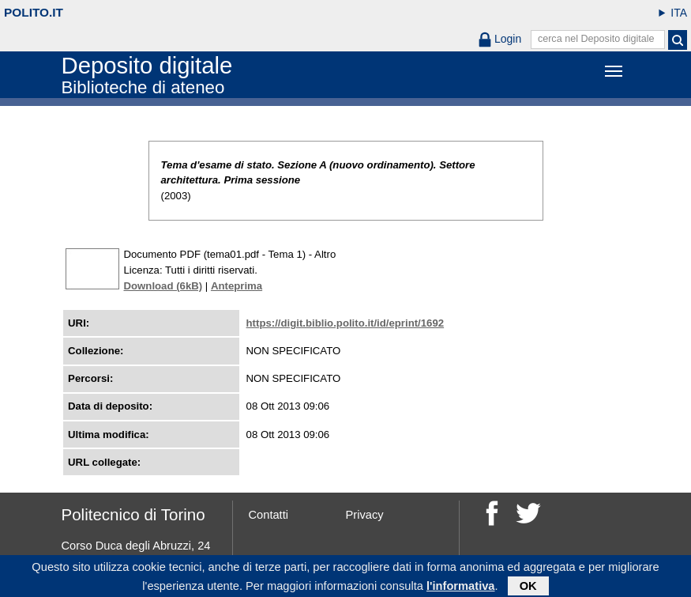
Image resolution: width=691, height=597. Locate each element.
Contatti (269, 514)
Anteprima (236, 286)
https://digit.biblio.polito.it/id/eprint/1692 (345, 323)
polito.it (33, 12)
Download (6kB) (163, 286)
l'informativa (460, 587)
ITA (678, 12)
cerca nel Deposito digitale (596, 38)
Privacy (365, 514)
